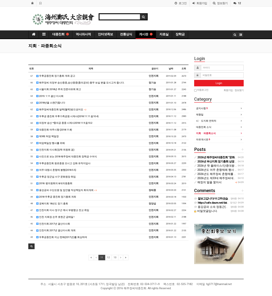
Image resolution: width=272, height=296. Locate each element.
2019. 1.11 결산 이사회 (49, 96)
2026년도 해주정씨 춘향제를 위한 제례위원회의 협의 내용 (232, 174)
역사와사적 (83, 34)
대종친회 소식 (203, 127)
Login (219, 83)
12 (108, 257)
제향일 (199, 114)
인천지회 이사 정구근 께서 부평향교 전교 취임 (62, 210)
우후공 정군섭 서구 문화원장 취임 (56, 176)
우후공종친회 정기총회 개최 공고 (55, 75)
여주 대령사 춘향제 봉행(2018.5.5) (56, 169)
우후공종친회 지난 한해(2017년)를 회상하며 (61, 237)
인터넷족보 (105, 34)
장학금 (180, 34)
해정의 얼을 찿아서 (208, 182)
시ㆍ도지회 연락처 (206, 120)
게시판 (145, 34)
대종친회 (60, 34)
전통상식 (126, 34)
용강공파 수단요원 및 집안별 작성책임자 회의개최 (66, 190)
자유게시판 (203, 139)
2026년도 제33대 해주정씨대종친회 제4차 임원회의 (228, 178)
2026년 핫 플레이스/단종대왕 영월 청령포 (222, 165)
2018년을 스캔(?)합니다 (50, 102)
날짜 (171, 68)
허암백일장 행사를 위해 (50, 143)
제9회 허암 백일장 (47, 136)
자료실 (163, 34)
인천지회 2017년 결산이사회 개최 (56, 230)
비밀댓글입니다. (206, 211)
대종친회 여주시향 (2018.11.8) (54, 129)
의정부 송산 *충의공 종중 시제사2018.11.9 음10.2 (64, 122)
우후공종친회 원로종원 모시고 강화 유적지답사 (63, 163)
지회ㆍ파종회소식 (206, 133)
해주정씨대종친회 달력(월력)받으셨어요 (61, 109)
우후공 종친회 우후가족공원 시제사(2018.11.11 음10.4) (67, 116)
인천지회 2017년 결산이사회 (53, 223)
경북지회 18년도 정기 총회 (52, 203)
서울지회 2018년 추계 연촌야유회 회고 (58, 89)
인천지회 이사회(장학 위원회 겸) (55, 149)
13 (115, 257)
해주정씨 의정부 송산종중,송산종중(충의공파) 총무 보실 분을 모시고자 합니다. (80, 82)
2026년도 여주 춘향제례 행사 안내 (217, 170)
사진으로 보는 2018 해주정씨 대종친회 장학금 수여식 (66, 156)
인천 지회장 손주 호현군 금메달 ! (55, 217)
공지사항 (202, 108)
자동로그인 (201, 90)
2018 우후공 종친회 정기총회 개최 (56, 196)
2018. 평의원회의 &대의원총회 (54, 183)
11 (101, 257)
